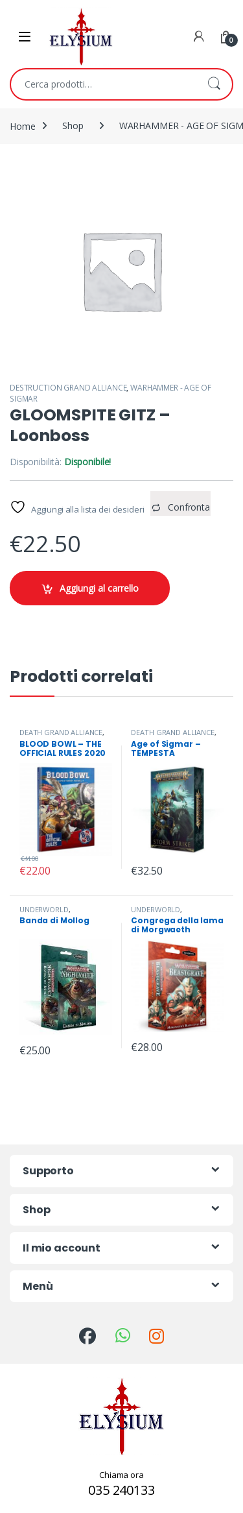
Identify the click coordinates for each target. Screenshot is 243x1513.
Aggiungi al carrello (99, 588)
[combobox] (103, 84)
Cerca (214, 84)
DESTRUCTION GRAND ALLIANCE (68, 387)
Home (22, 125)
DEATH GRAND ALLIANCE (60, 732)
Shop (72, 125)
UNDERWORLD (44, 909)
